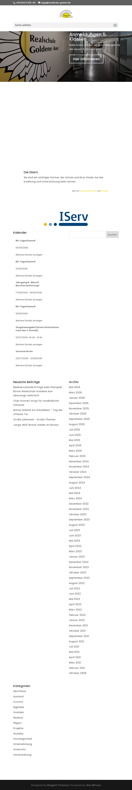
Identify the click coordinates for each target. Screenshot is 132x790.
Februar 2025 (77, 456)
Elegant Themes (58, 785)
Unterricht (19, 749)
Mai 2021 (74, 652)
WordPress (93, 785)
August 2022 (77, 583)
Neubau (18, 717)
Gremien (18, 712)
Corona (18, 702)
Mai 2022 (74, 599)
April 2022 (75, 604)
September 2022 (79, 578)
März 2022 (75, 609)
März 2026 (75, 392)
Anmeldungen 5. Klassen (88, 36)
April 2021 (75, 657)
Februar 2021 (77, 668)
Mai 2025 (74, 440)
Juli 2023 (74, 530)
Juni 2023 (75, 535)
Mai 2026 (74, 387)
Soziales (18, 733)
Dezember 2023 (79, 503)
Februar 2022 (77, 615)
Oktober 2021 (77, 631)
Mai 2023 (74, 540)
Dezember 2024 (79, 461)
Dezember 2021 (78, 625)
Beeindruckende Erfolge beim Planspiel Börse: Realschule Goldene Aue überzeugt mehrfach (37, 391)
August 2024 (77, 482)
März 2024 (75, 498)
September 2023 (79, 519)
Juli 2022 (74, 588)
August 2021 (76, 641)
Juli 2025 (74, 429)
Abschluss (19, 691)
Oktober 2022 (77, 572)
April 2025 (75, 445)
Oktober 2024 (77, 472)
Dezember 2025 (79, 403)
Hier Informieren (86, 59)
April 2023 (75, 546)
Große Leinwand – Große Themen (34, 419)
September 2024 (79, 477)
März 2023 (75, 551)
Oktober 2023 (77, 514)
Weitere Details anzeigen (29, 254)
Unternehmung (22, 744)
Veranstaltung (22, 754)
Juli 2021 (74, 646)
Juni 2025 (75, 435)
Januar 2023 (77, 556)
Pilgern (17, 723)
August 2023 (77, 525)
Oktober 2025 (77, 413)
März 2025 (75, 451)
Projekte (18, 728)
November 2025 (79, 408)
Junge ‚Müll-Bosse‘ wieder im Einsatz (36, 425)
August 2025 (77, 424)
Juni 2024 (75, 488)
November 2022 (79, 567)
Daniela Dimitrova (88, 191)
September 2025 (79, 419)
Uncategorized (22, 738)
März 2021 (75, 662)
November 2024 (79, 466)
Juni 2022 (75, 593)
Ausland (18, 696)
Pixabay (104, 191)
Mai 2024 (74, 493)
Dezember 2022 (79, 562)
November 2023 (79, 509)
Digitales (18, 707)
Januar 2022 (77, 620)
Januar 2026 (77, 398)
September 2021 (79, 636)
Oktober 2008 (77, 673)
